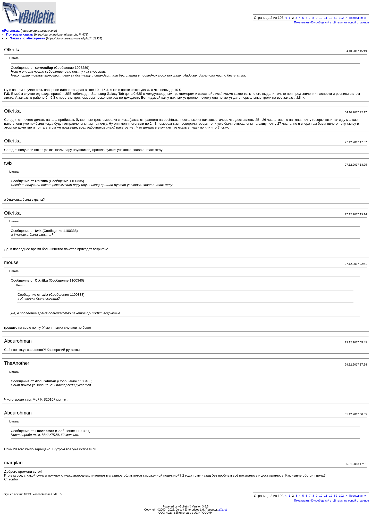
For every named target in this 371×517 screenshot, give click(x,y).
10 (320, 17)
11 (325, 17)
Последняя (357, 17)
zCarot (222, 509)
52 (335, 17)
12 (330, 17)
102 (341, 17)
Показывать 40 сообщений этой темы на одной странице (331, 22)
